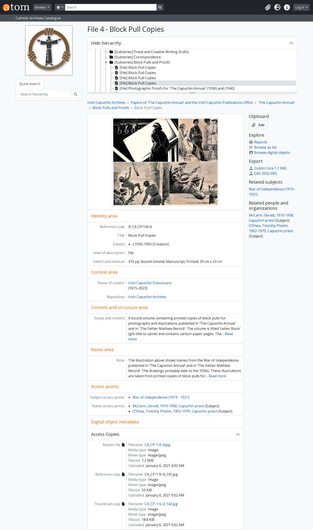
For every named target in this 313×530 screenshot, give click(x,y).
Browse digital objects (269, 152)
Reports (258, 142)
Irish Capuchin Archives (106, 102)
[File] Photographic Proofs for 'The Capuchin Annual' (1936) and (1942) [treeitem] (174, 88)
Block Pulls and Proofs (111, 107)
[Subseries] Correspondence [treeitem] (135, 57)
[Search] (111, 7)
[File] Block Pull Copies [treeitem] (135, 67)
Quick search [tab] (29, 83)
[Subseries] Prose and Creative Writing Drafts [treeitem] (149, 51)
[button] (268, 7)
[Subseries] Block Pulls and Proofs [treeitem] (139, 62)
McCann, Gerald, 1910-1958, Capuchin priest (168, 406)
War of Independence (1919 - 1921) (161, 397)
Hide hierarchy (106, 43)
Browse (41, 7)
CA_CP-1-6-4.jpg (157, 444)
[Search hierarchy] (44, 94)
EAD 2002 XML (263, 173)
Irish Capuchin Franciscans (149, 282)
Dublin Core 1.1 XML (268, 168)
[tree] (192, 71)
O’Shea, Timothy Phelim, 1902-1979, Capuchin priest (175, 411)
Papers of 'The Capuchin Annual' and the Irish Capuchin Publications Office (192, 102)
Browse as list (263, 147)
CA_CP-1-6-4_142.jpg (161, 503)
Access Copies (105, 434)
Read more (217, 376)
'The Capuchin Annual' (276, 102)
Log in (300, 7)
